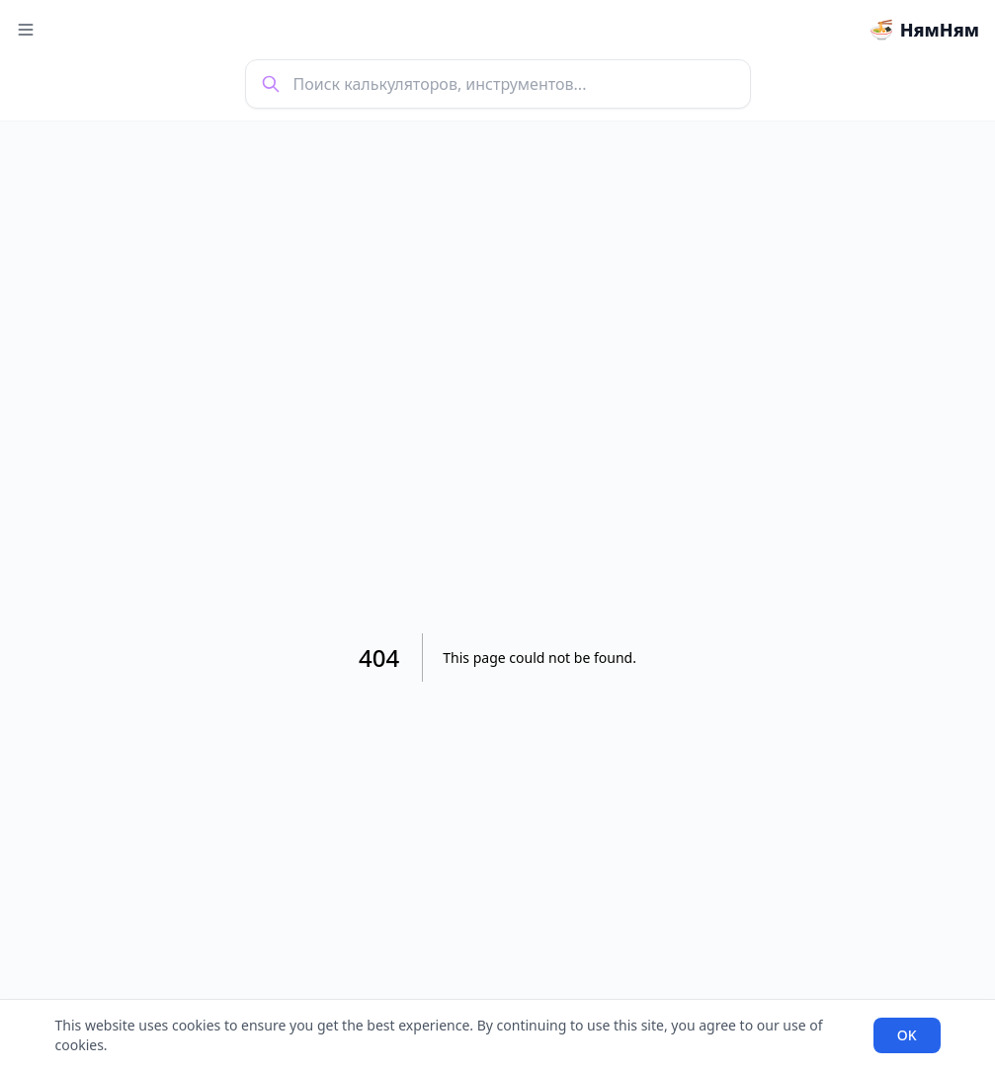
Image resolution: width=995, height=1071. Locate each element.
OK (907, 1035)
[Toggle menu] (25, 29)
